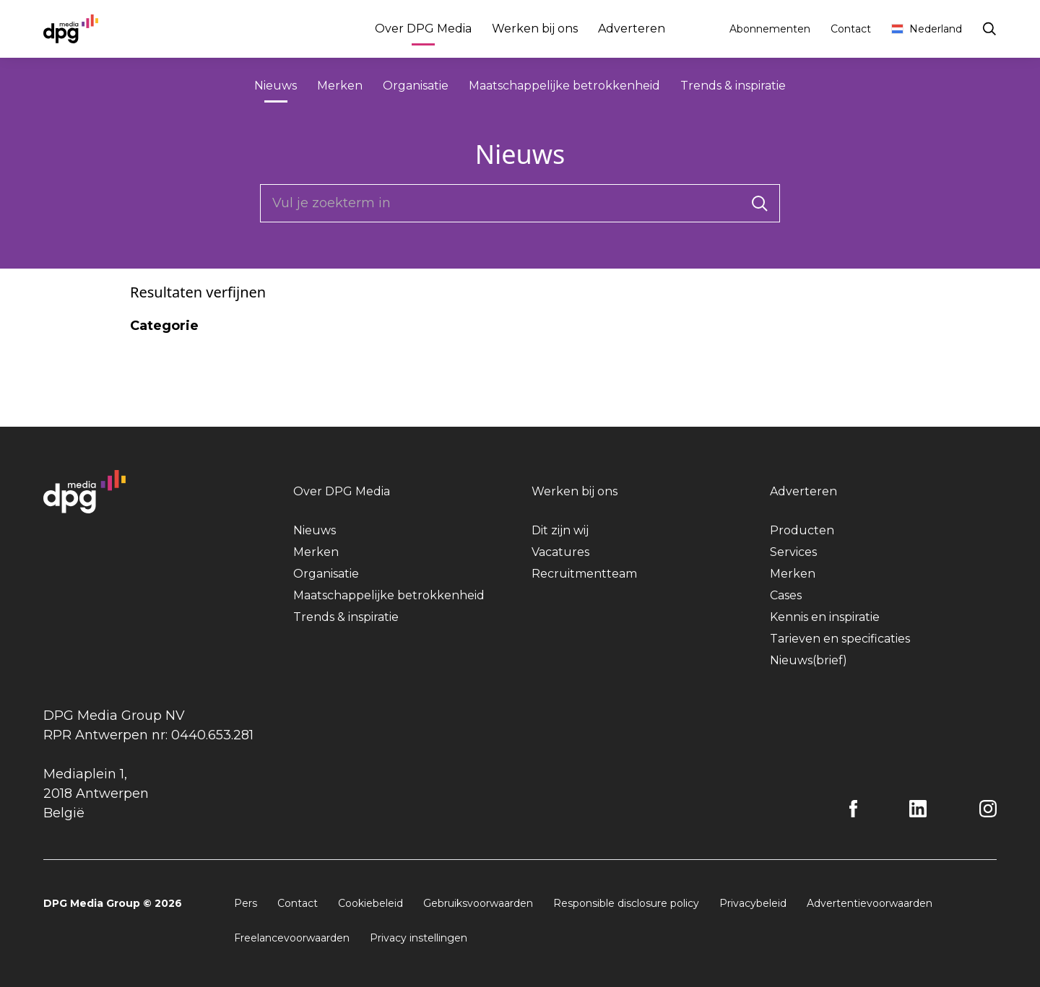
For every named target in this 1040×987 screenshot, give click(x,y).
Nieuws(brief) (808, 660)
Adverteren (631, 28)
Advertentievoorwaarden (869, 903)
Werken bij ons (535, 28)
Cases (786, 595)
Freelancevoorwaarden (292, 937)
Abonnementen (769, 28)
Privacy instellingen (418, 937)
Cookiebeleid (370, 903)
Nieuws (275, 88)
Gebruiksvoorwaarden (478, 903)
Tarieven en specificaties (840, 638)
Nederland (926, 28)
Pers (245, 903)
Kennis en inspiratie (825, 617)
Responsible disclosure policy (626, 903)
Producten (802, 530)
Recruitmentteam (584, 574)
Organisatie (415, 85)
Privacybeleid (752, 903)
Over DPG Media (423, 31)
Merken (340, 85)
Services (793, 552)
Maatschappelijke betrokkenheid (564, 85)
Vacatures (560, 552)
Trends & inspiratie (733, 85)
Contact (851, 28)
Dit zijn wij (560, 530)
